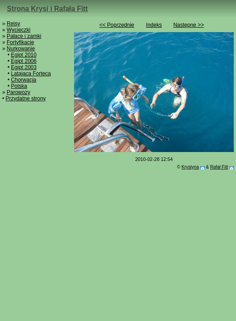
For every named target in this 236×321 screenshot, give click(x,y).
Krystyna (190, 167)
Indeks (153, 25)
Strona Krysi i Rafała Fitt (47, 8)
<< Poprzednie (116, 25)
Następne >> (188, 25)
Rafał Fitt (219, 167)
